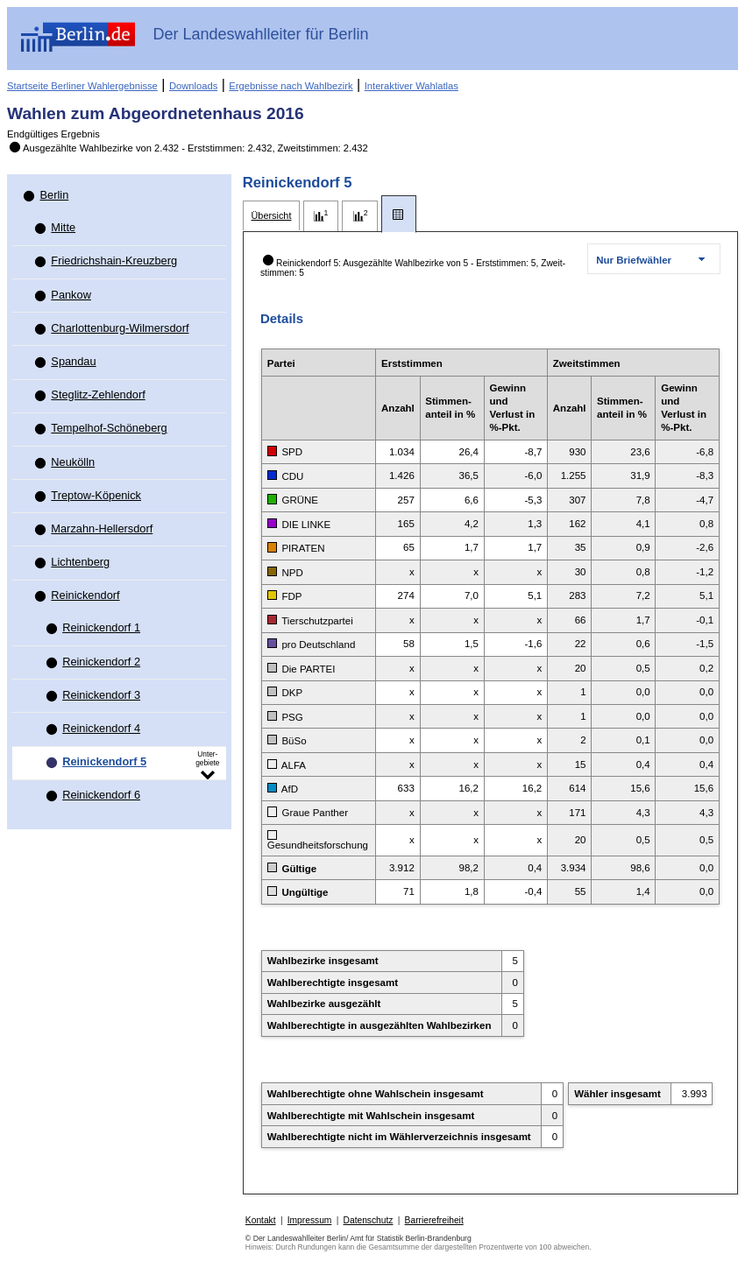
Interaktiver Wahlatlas (411, 86)
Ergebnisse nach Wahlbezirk (290, 86)
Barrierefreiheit (434, 1220)
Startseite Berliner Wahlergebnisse (82, 86)
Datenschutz (369, 1220)
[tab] (271, 216)
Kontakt (260, 1220)
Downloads (193, 86)
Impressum (309, 1220)
